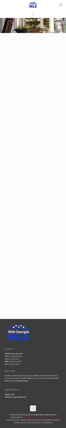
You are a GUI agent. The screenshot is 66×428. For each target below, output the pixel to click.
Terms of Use (50, 415)
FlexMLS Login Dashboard (15, 397)
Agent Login (10, 394)
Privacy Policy (38, 415)
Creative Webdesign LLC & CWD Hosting (39, 417)
